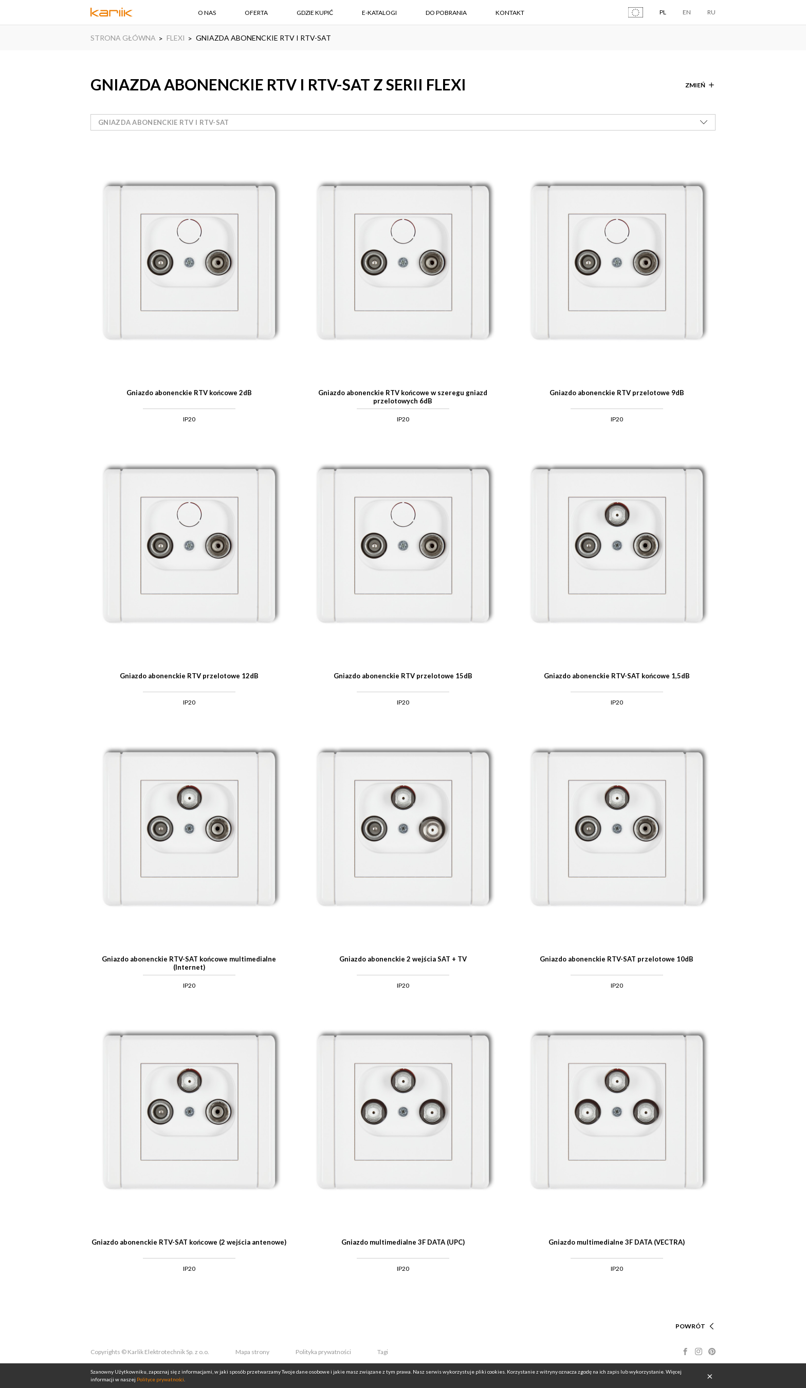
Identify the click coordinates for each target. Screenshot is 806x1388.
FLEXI (176, 37)
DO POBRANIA (446, 12)
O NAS (207, 12)
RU (711, 12)
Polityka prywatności (323, 1352)
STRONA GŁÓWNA (123, 37)
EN (687, 12)
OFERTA (256, 12)
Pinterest (712, 1351)
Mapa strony (252, 1352)
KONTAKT (510, 12)
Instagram (698, 1351)
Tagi (382, 1352)
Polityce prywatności (160, 1379)
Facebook (685, 1351)
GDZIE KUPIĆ (315, 12)
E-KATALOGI (379, 12)
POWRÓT (690, 1326)
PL (663, 12)
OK (710, 1375)
